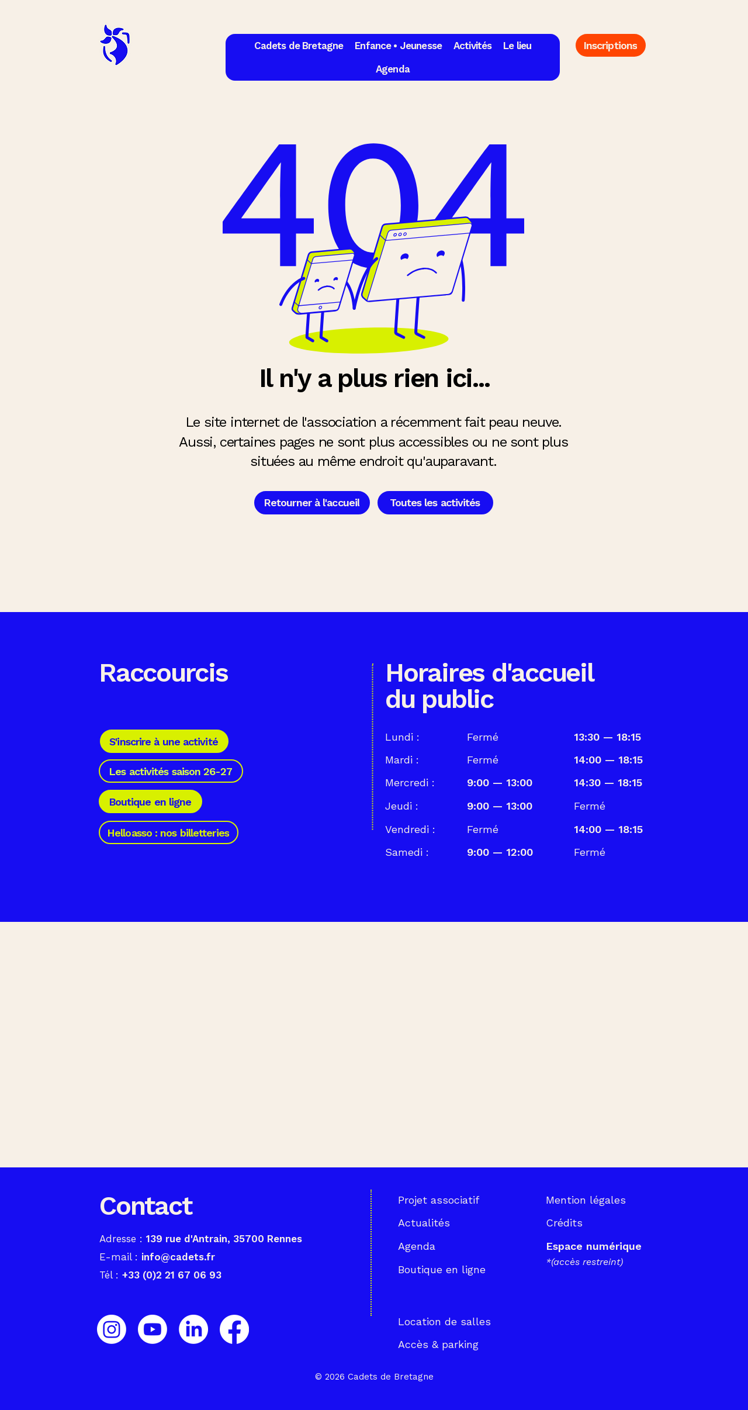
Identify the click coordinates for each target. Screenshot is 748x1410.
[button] (298, 45)
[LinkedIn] (193, 1329)
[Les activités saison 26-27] (171, 771)
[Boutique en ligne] (150, 801)
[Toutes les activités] (435, 502)
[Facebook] (234, 1329)
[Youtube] (152, 1329)
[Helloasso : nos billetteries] (168, 832)
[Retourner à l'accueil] (312, 502)
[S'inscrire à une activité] (164, 741)
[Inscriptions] (610, 45)
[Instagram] (111, 1329)
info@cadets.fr (178, 1257)
